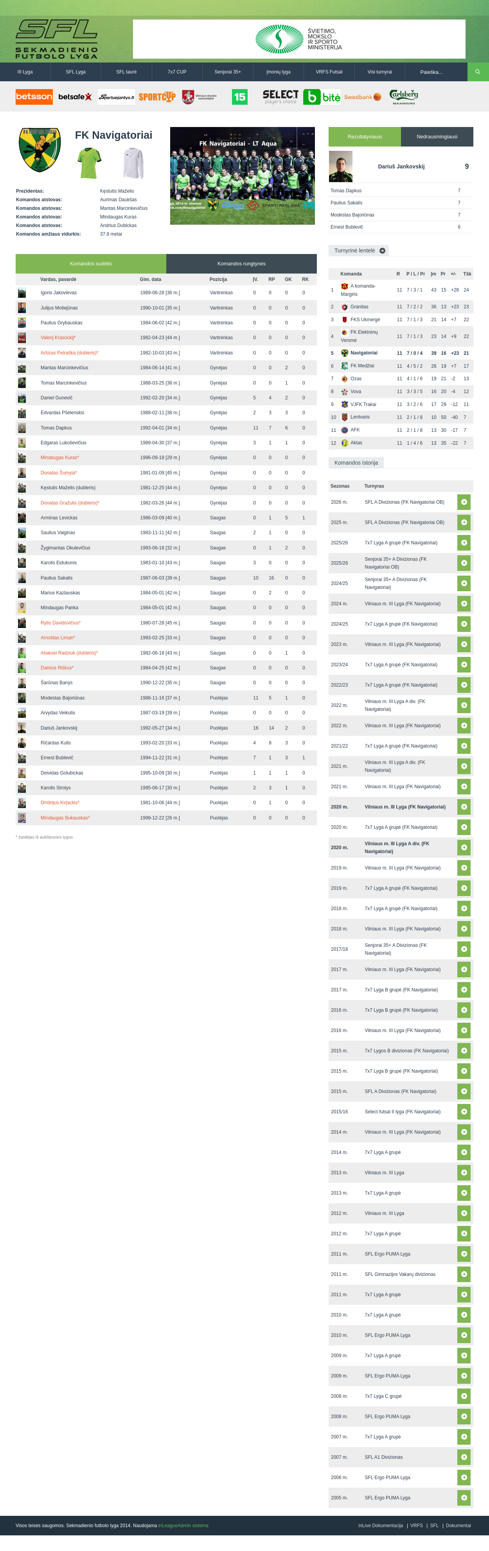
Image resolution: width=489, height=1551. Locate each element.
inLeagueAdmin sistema (183, 1525)
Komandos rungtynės (242, 264)
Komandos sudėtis (91, 264)
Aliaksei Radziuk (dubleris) (69, 653)
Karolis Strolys (56, 788)
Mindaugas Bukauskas (65, 818)
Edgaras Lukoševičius (63, 442)
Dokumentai (458, 1525)
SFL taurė (126, 72)
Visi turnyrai (380, 72)
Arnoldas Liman (58, 637)
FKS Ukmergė (360, 319)
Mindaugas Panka (59, 607)
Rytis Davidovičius (61, 623)
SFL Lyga (76, 72)
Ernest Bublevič (57, 757)
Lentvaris (355, 417)
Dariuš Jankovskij (59, 728)
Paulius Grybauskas (62, 323)
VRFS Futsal (329, 72)
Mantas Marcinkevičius (64, 367)
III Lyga (25, 72)
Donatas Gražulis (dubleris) (70, 503)
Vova (351, 391)
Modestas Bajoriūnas (62, 698)
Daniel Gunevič (56, 398)
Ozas (351, 378)
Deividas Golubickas (62, 773)
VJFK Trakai (358, 404)
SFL (434, 1525)
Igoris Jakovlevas (59, 292)
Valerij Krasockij (58, 337)
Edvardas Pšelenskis (62, 412)
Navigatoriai (359, 353)
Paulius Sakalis (56, 578)
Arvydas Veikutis (58, 713)
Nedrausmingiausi (437, 137)
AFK (350, 430)
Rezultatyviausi (365, 137)
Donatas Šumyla (59, 473)
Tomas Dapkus (56, 428)
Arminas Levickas (59, 518)
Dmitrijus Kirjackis (60, 802)
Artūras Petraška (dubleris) (69, 353)
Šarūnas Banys (56, 682)
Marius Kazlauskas (60, 593)
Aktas (351, 442)
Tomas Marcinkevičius (63, 383)
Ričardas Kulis (56, 743)
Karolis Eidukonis (59, 562)
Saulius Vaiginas (58, 532)
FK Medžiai (357, 366)
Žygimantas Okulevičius (65, 548)
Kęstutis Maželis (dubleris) (68, 487)
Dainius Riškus (57, 668)
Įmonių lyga (278, 72)
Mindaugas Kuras (60, 457)
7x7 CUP (177, 72)
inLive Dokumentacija (380, 1525)
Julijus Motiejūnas (59, 308)
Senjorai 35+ (228, 72)
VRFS (416, 1525)
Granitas (354, 306)
